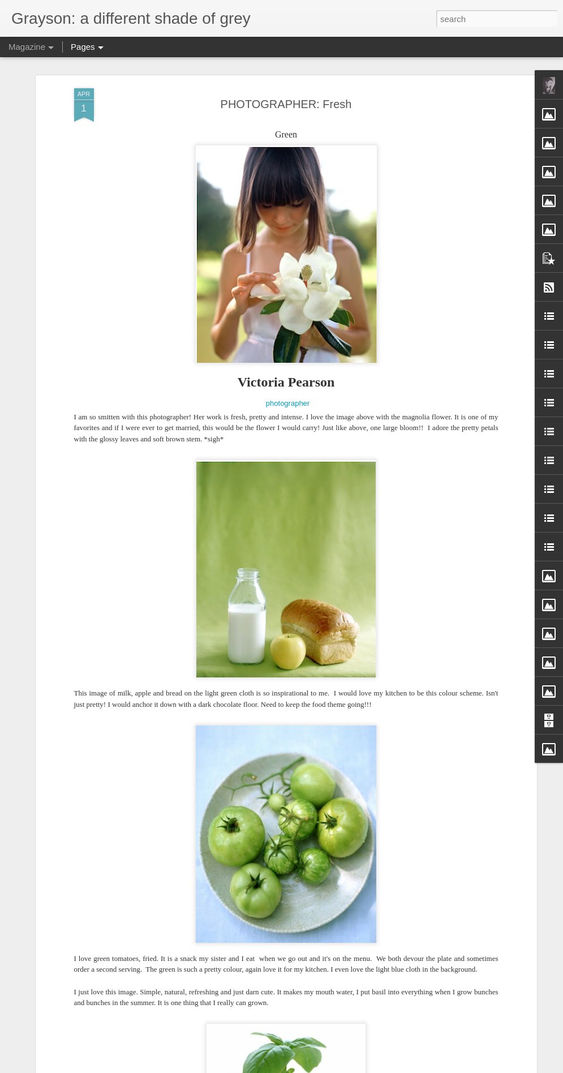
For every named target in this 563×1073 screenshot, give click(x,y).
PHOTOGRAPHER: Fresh (286, 104)
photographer (288, 403)
